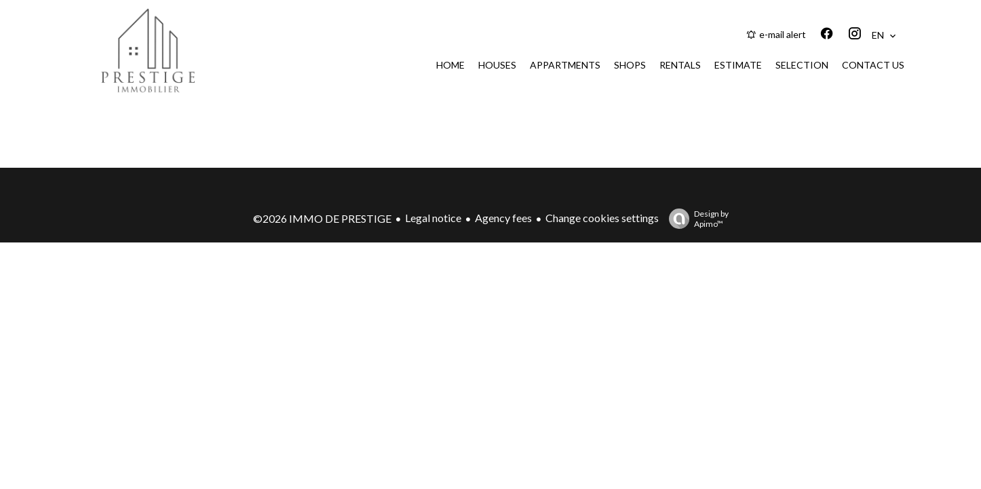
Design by (695, 219)
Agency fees (503, 217)
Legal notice (433, 217)
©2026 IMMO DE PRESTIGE (322, 218)
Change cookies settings (602, 217)
